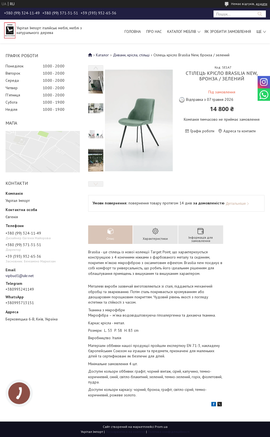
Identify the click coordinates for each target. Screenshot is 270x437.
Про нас (154, 31)
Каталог (102, 55)
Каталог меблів (181, 31)
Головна (133, 31)
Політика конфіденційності (169, 432)
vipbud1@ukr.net (20, 275)
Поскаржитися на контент (125, 432)
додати (261, 4)
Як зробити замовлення (227, 31)
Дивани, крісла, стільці (131, 55)
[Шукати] (259, 13)
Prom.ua (161, 427)
